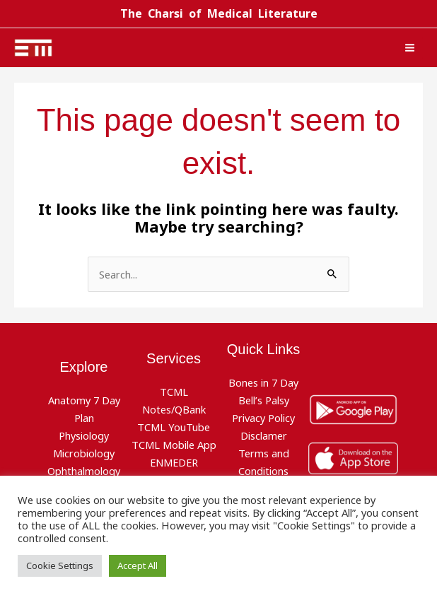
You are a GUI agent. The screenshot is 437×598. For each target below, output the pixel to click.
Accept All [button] (137, 565)
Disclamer (263, 435)
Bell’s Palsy (263, 400)
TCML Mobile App (174, 444)
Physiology (84, 435)
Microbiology (84, 452)
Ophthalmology (83, 470)
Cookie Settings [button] (59, 565)
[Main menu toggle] (410, 48)
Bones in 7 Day (263, 382)
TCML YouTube (173, 426)
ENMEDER (174, 462)
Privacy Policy (263, 418)
